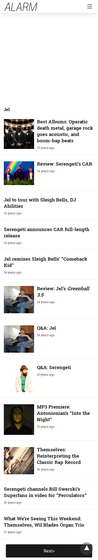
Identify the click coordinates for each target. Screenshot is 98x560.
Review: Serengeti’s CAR (64, 164)
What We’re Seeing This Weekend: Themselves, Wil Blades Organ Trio (44, 521)
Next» (49, 550)
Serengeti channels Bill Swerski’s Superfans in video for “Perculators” (45, 492)
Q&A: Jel (46, 328)
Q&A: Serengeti (54, 367)
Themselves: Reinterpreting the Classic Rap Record (59, 455)
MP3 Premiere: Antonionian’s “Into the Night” (63, 413)
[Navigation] (88, 6)
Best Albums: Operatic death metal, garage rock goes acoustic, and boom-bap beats (65, 131)
